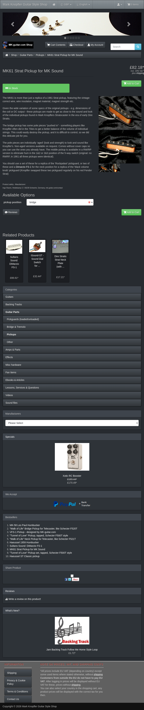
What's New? (12, 610)
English (83, 4)
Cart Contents (56, 44)
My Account (95, 44)
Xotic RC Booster (72, 475)
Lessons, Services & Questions (22, 387)
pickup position (12, 202)
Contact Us (13, 699)
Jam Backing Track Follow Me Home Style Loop (72, 649)
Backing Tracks (14, 304)
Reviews (11, 212)
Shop (14, 55)
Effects (9, 357)
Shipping (12, 673)
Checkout (76, 44)
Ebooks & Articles (15, 380)
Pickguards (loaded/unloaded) (22, 319)
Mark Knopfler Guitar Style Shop (25, 4)
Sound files (11, 402)
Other (9, 342)
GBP (66, 4)
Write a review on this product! (24, 599)
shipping (140, 73)
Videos (9, 395)
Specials (9, 436)
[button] (13, 24)
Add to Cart (131, 83)
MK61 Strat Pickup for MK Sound (65, 55)
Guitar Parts (26, 55)
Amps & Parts (13, 349)
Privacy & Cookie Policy (16, 682)
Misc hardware (13, 364)
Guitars (9, 296)
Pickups (40, 55)
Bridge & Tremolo (16, 326)
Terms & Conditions (17, 691)
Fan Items (11, 372)
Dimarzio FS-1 (23, 167)
